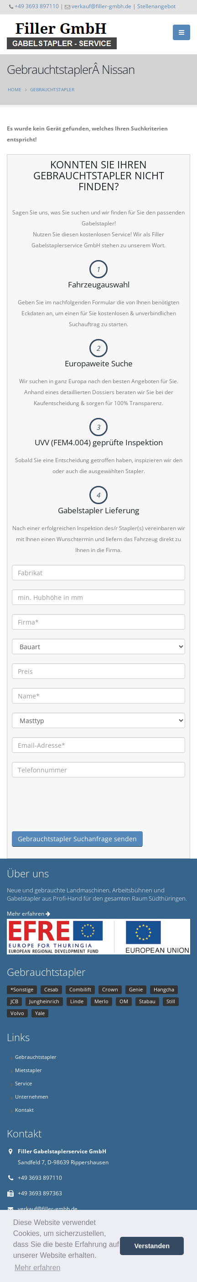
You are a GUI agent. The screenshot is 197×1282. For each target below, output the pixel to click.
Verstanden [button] (152, 1246)
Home (14, 89)
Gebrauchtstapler (52, 89)
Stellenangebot (156, 6)
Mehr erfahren (28, 913)
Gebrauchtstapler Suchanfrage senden (77, 838)
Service (23, 1083)
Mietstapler (28, 1070)
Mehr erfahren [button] (38, 1268)
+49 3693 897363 (40, 1193)
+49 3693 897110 (37, 6)
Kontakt (24, 1109)
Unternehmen (31, 1096)
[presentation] (81, 813)
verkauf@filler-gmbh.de (101, 6)
